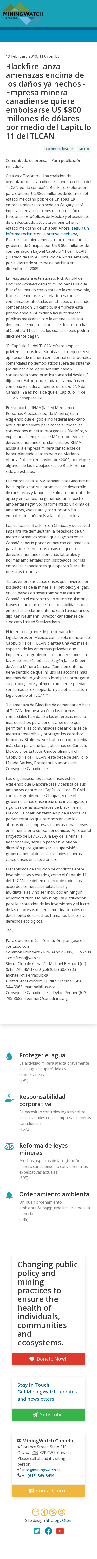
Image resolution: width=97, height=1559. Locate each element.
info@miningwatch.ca (41, 1470)
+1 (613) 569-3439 (38, 1475)
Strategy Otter (59, 1520)
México (84, 149)
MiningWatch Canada (47, 1440)
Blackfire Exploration (59, 149)
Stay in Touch (33, 1385)
